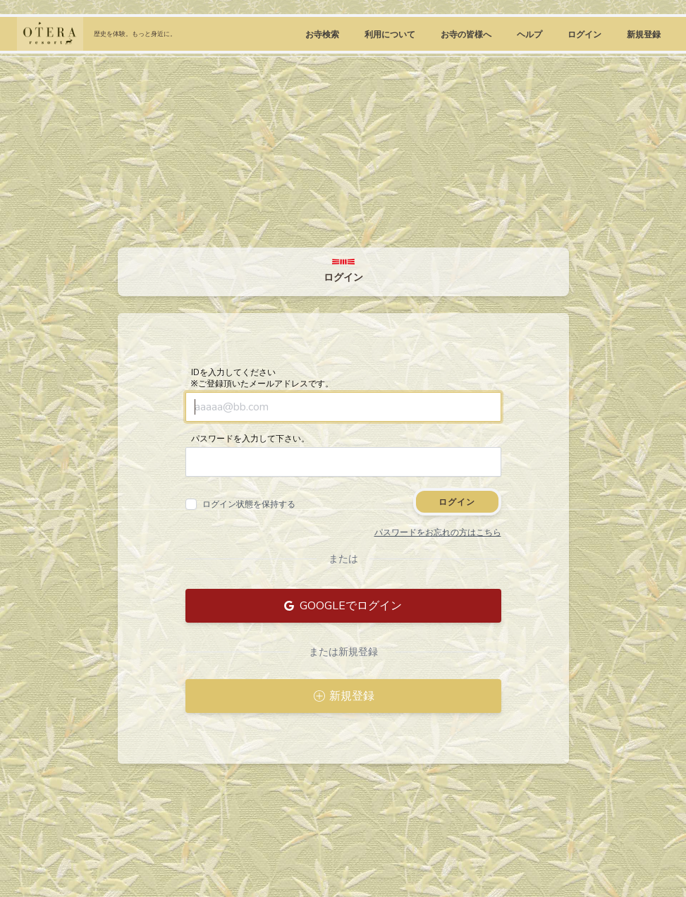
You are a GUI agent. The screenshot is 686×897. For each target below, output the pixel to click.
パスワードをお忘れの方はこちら (437, 532)
